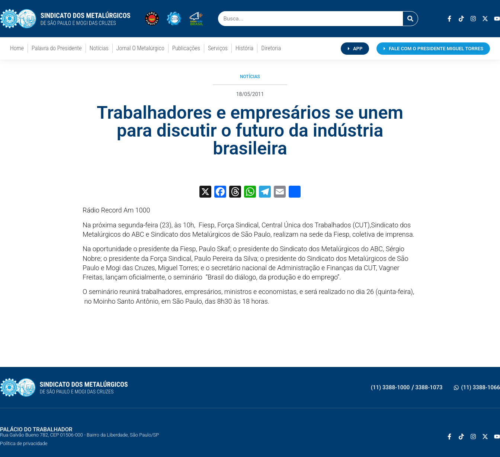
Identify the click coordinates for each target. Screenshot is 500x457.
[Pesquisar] (410, 19)
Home (17, 48)
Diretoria (271, 48)
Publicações (186, 48)
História (244, 48)
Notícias (99, 48)
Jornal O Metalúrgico (140, 48)
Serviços (218, 48)
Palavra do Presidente (56, 48)
